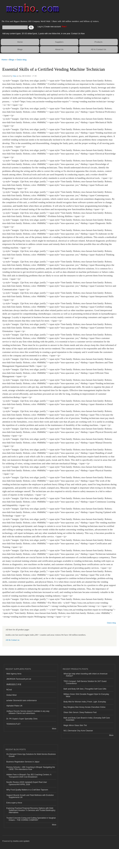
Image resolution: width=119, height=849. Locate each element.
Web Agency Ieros (13, 674)
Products (98, 42)
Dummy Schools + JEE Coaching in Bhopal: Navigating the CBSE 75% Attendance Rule (30, 768)
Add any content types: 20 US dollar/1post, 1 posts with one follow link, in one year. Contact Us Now (43, 33)
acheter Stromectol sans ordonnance (21, 700)
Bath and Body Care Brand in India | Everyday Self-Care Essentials (87, 719)
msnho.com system (21, 841)
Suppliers (59, 42)
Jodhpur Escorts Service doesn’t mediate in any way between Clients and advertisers (27, 712)
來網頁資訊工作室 (13, 684)
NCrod (9, 690)
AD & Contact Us (98, 49)
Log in (40, 27)
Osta (14, 76)
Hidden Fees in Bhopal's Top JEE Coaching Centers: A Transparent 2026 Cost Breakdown (28, 776)
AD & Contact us (12, 640)
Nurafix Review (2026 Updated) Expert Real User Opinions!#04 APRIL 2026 (26, 783)
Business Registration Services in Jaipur (23, 762)
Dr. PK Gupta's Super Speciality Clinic (21, 719)
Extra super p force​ (14, 803)
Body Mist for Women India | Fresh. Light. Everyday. (85, 702)
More (54, 729)
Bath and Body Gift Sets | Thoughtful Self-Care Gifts (85, 689)
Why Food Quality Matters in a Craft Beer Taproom (27, 790)
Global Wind (11, 695)
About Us (59, 49)
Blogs (20, 49)
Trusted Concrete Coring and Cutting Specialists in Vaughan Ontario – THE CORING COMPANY (31, 819)
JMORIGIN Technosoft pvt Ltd (18, 679)
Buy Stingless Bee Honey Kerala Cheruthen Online (84, 707)
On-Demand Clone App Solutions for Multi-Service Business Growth (31, 755)
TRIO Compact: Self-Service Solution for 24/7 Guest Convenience (85, 682)
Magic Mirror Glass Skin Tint (75, 725)
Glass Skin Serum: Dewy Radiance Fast (80, 712)
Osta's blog (21, 59)
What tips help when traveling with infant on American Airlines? (86, 675)
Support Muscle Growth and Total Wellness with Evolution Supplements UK (30, 796)
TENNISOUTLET (13, 724)
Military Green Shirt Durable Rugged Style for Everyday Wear (86, 695)
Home (20, 42)
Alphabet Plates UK (14, 706)
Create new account (52, 27)
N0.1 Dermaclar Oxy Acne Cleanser (78, 731)
